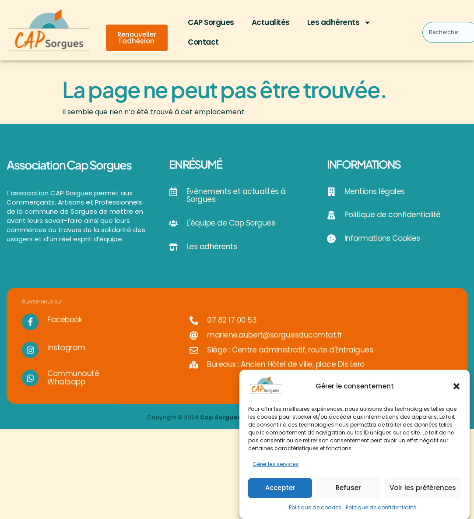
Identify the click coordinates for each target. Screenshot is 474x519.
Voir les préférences (423, 487)
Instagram (66, 354)
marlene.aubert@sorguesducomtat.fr (274, 340)
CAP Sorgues (211, 22)
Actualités (271, 22)
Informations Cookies (382, 238)
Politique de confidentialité (381, 507)
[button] (456, 386)
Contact (203, 42)
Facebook (64, 325)
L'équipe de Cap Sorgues (230, 223)
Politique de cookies (315, 507)
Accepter (280, 487)
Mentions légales (374, 191)
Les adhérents (339, 22)
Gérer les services (275, 464)
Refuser (348, 487)
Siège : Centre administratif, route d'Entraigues (290, 355)
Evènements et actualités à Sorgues (236, 195)
